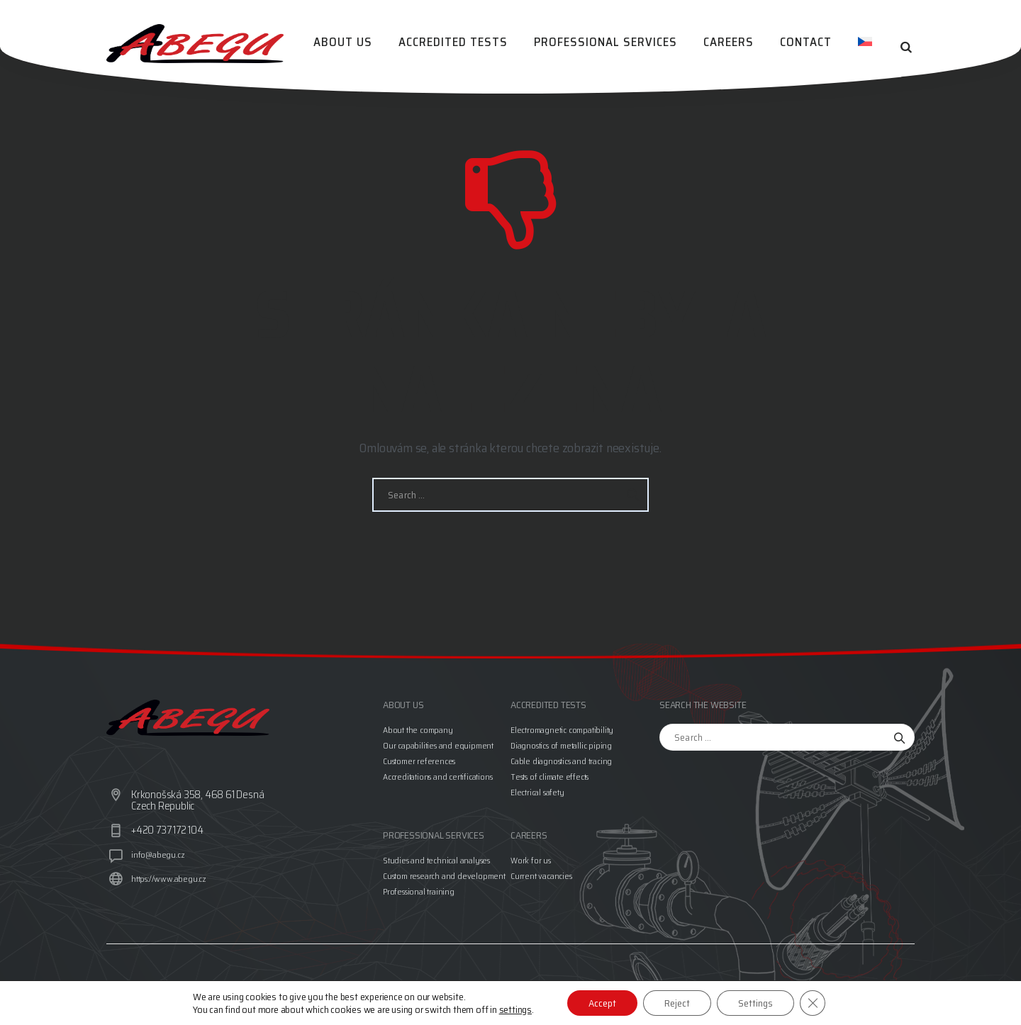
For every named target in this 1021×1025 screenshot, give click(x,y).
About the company (418, 729)
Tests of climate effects (549, 776)
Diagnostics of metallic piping (561, 745)
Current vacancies (541, 876)
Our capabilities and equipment (438, 745)
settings (515, 1009)
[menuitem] (866, 47)
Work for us (530, 860)
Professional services (613, 47)
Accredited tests (463, 47)
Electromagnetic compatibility (561, 729)
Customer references (419, 761)
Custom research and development (444, 876)
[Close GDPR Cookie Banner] (812, 1003)
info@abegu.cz (157, 854)
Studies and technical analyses (436, 860)
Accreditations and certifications (437, 776)
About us (354, 47)
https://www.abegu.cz (168, 878)
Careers (734, 47)
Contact (809, 47)
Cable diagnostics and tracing (561, 761)
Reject (677, 1003)
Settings (755, 1003)
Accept (602, 1003)
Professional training (418, 891)
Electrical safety (537, 792)
